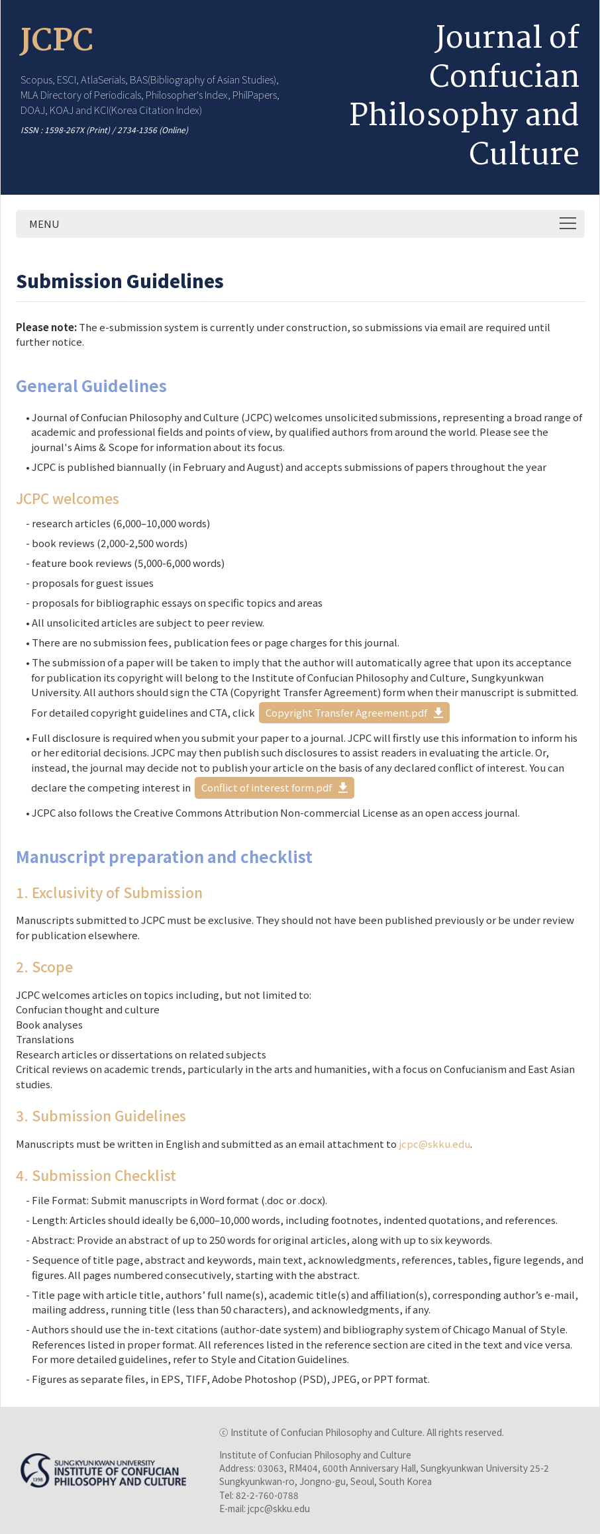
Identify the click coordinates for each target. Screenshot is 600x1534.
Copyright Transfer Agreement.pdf (346, 712)
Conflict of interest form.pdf (266, 787)
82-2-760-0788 (267, 1495)
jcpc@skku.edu (434, 1143)
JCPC (57, 42)
